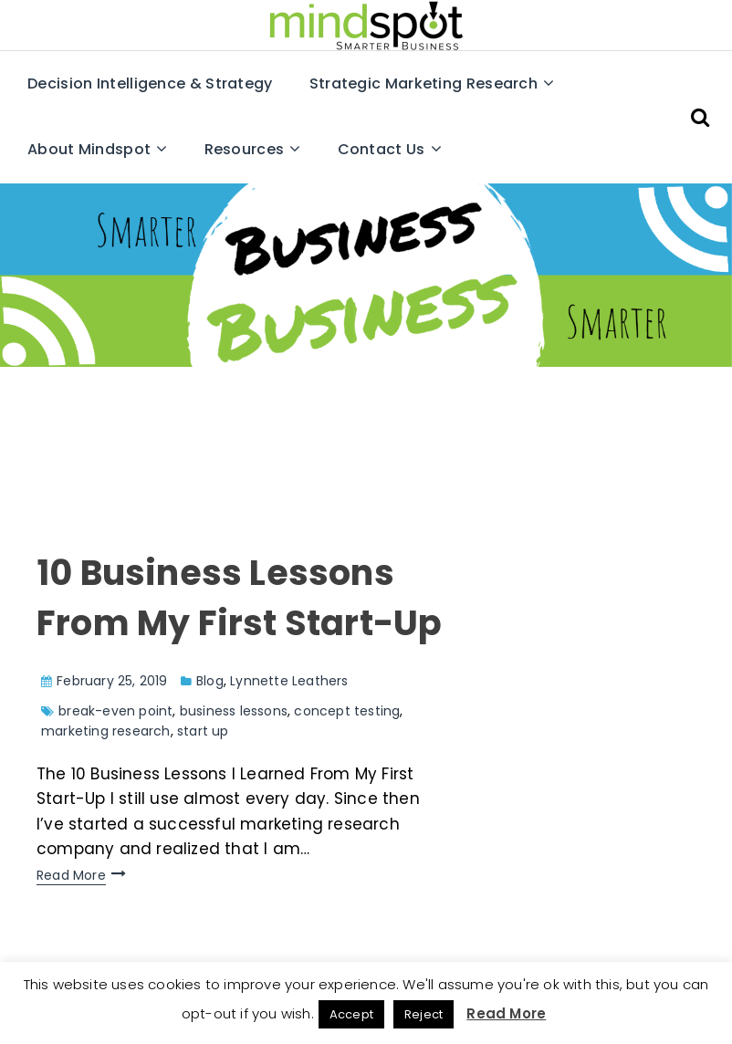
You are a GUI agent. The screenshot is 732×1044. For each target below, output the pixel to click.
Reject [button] (423, 1014)
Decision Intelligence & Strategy (150, 83)
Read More (71, 875)
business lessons (234, 711)
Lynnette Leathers (289, 681)
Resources (244, 149)
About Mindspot (89, 149)
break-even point (115, 711)
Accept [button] (351, 1014)
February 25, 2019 (112, 681)
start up (203, 731)
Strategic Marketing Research (423, 83)
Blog (210, 681)
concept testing (347, 711)
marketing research (106, 731)
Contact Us (381, 149)
